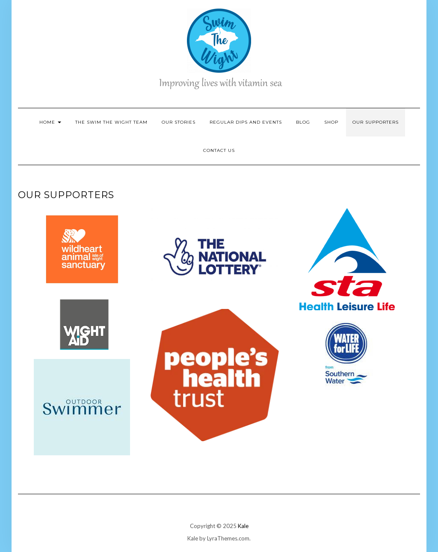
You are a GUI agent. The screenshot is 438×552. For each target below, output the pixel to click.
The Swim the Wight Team (111, 122)
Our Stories (178, 122)
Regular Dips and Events (246, 122)
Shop (331, 122)
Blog (303, 122)
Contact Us (219, 150)
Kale (243, 525)
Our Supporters (375, 122)
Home (50, 122)
